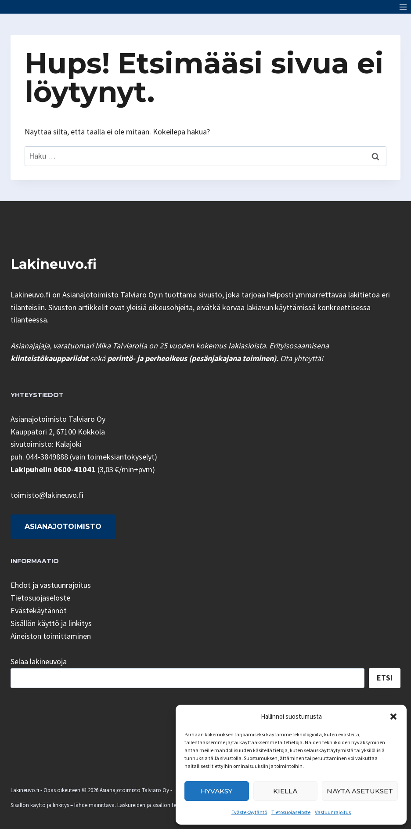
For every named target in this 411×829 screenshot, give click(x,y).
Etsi (385, 678)
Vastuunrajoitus (333, 812)
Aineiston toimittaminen (51, 636)
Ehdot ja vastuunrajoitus (51, 585)
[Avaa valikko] (403, 7)
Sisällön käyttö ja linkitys (51, 623)
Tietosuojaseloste (290, 812)
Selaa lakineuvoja (39, 661)
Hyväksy (216, 791)
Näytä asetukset (360, 791)
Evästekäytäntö (249, 812)
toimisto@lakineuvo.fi (47, 495)
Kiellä (285, 791)
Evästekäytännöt (39, 610)
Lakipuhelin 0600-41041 (53, 469)
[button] (393, 716)
